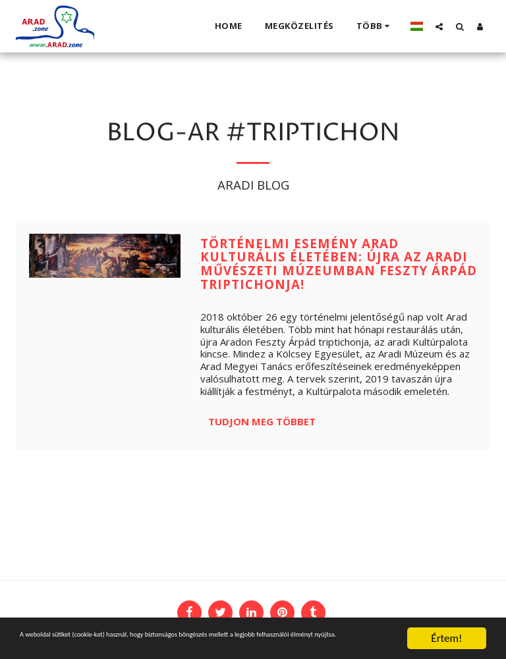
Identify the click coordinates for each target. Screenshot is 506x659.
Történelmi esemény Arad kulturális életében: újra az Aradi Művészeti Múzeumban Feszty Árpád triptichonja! (338, 263)
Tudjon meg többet (262, 421)
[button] (439, 26)
